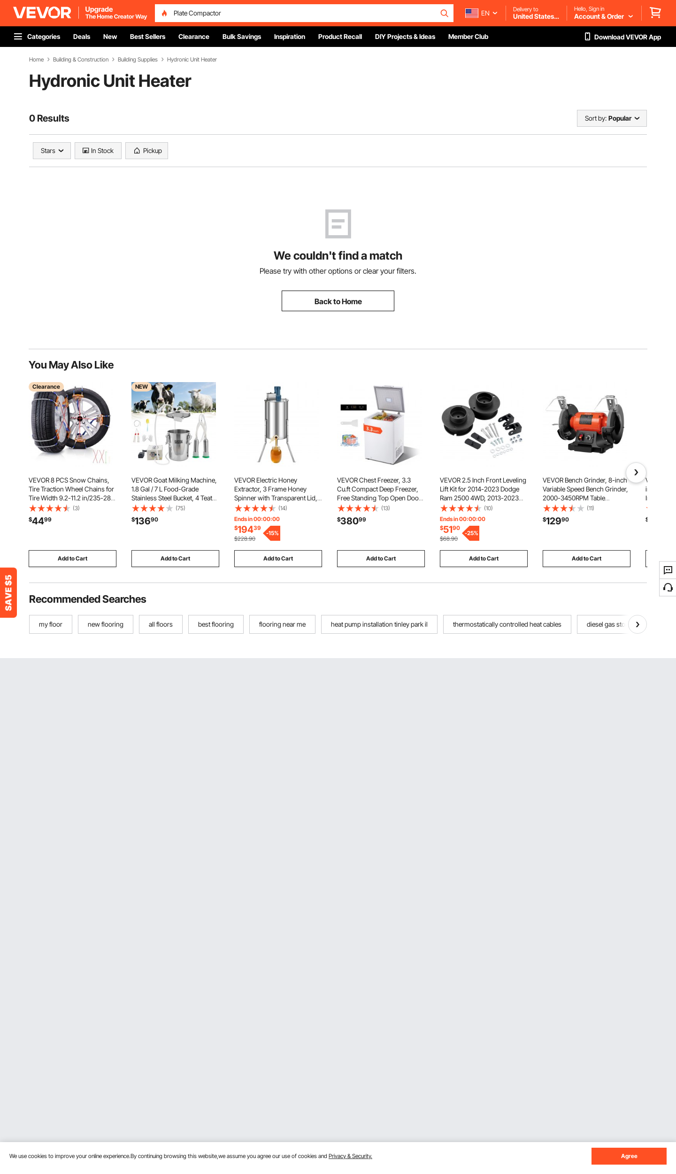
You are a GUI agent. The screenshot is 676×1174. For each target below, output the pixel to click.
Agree (629, 1155)
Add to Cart (72, 558)
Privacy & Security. (350, 1155)
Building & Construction (80, 59)
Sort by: (596, 118)
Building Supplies (138, 59)
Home (36, 59)
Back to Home (338, 301)
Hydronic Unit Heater (192, 59)
